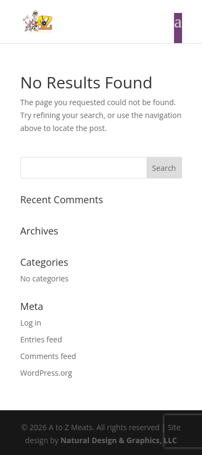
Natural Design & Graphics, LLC (118, 440)
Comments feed (48, 356)
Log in (30, 323)
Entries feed (41, 339)
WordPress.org (46, 373)
